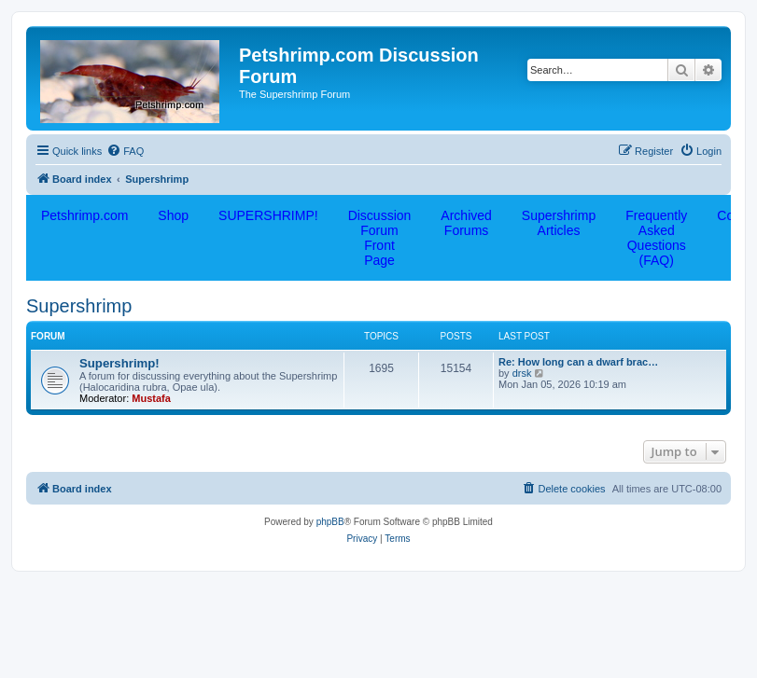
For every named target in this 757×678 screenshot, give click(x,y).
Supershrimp (79, 306)
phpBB (330, 522)
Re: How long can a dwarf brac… (578, 361)
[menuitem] (125, 151)
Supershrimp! (119, 363)
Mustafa (151, 398)
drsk (522, 373)
